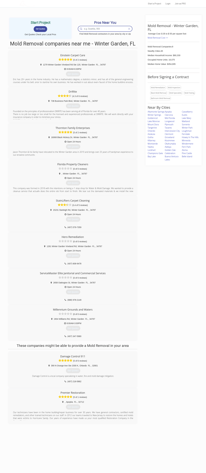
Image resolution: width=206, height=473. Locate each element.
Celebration (170, 153)
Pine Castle (187, 153)
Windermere (187, 143)
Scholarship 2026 (143, 448)
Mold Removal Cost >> (158, 37)
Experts (91, 452)
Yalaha (151, 146)
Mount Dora (153, 124)
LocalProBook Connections (147, 458)
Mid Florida (170, 118)
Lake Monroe (154, 121)
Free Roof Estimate (55, 458)
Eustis (184, 114)
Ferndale (186, 134)
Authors (139, 455)
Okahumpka (170, 143)
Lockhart (152, 150)
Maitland (186, 121)
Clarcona (169, 114)
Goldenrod (153, 118)
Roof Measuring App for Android (101, 462)
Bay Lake (152, 156)
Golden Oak (170, 150)
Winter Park (187, 127)
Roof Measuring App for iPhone (100, 458)
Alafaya (168, 146)
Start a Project (154, 3)
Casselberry (187, 111)
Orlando (151, 130)
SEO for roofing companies (147, 462)
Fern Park (186, 146)
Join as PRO (180, 3)
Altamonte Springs (156, 111)
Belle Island (187, 156)
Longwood (169, 121)
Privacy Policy (141, 452)
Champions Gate (155, 153)
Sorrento (186, 124)
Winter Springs (154, 114)
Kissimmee (170, 140)
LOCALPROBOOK (36, 3)
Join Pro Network (95, 448)
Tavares (168, 127)
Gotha (150, 137)
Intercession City (172, 130)
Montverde (153, 143)
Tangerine (152, 127)
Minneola (186, 140)
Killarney (151, 140)
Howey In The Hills (190, 137)
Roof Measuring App (96, 455)
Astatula (151, 134)
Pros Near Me (53, 452)
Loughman (187, 130)
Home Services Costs (56, 448)
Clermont (169, 134)
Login (167, 3)
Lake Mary (186, 118)
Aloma (185, 150)
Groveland (169, 137)
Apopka (168, 111)
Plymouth (169, 124)
